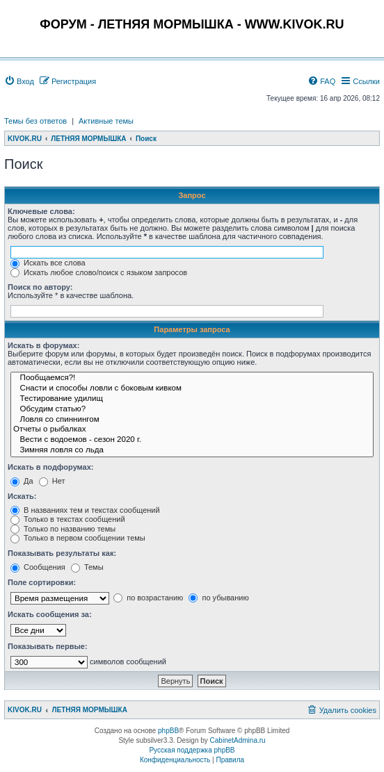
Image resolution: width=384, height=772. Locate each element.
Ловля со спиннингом (192, 420)
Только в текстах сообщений (67, 519)
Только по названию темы (62, 529)
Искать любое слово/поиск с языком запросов (98, 272)
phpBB (168, 730)
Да (21, 481)
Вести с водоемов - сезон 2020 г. (192, 440)
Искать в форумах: (43, 345)
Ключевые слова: (41, 211)
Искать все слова (48, 262)
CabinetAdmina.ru (238, 740)
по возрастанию (148, 597)
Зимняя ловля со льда (192, 450)
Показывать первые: (48, 646)
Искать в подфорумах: (51, 467)
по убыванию (218, 597)
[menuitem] (19, 81)
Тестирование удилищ (192, 399)
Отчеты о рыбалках (192, 430)
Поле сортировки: (42, 582)
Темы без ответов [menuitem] (35, 121)
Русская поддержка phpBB (191, 750)
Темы (87, 567)
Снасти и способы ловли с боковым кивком (192, 389)
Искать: (22, 496)
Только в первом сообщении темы (77, 538)
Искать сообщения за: (50, 614)
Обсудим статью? (192, 409)
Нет (52, 481)
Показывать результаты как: (62, 553)
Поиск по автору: (40, 287)
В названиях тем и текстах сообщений (85, 510)
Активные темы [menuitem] (106, 121)
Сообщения (37, 567)
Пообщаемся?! (192, 378)
